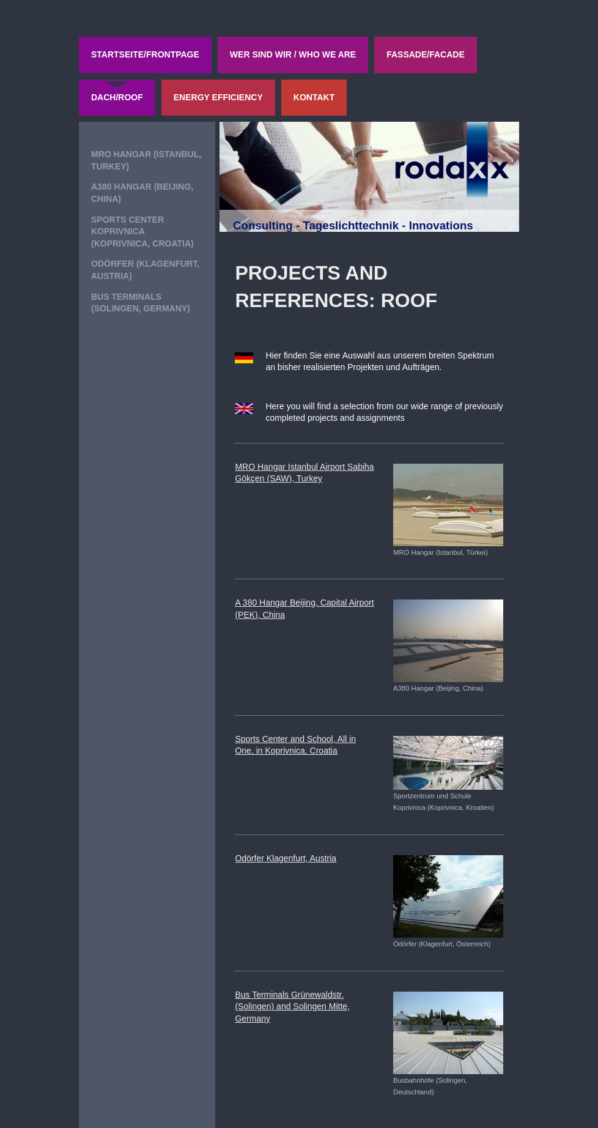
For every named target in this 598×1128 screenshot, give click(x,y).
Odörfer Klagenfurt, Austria (285, 858)
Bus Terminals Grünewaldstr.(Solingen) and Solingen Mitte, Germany (292, 1006)
